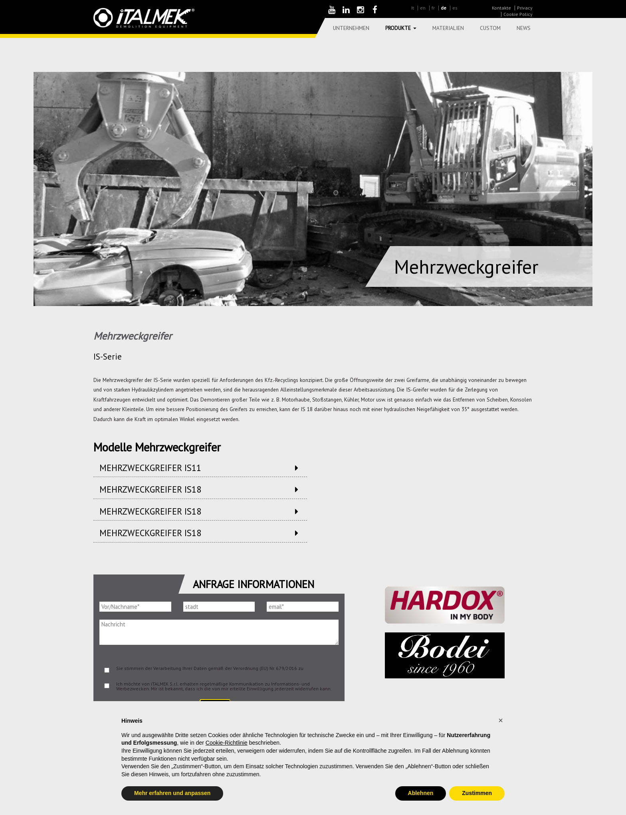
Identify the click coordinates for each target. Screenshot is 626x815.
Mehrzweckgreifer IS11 (150, 467)
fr (433, 8)
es (455, 8)
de (443, 8)
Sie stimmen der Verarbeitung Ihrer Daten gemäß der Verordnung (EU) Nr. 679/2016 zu (209, 668)
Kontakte (501, 8)
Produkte (400, 28)
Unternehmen (351, 28)
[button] (500, 720)
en (423, 8)
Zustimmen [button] (477, 793)
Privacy (525, 8)
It (412, 8)
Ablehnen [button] (421, 793)
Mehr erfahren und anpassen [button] (172, 793)
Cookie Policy (518, 14)
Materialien (448, 28)
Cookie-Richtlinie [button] (227, 742)
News (524, 28)
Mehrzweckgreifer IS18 (150, 489)
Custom (490, 28)
